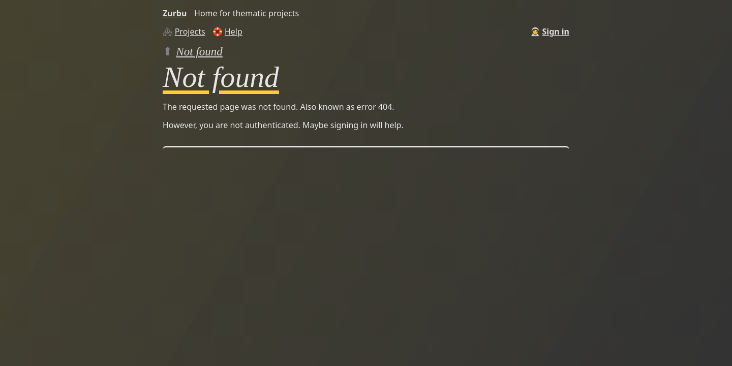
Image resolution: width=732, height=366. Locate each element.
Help (233, 31)
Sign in (555, 31)
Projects (190, 31)
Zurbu (175, 13)
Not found (199, 51)
